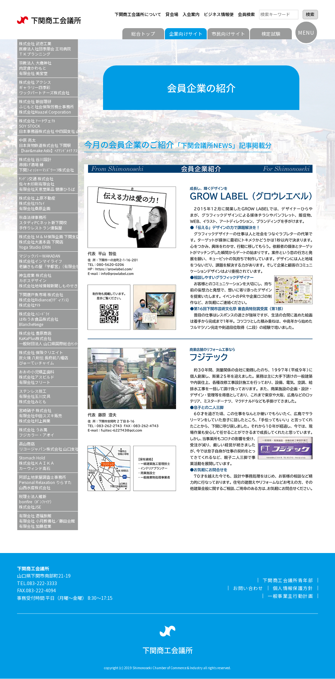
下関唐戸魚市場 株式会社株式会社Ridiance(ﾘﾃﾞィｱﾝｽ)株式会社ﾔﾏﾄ (44, 300)
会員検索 (246, 14)
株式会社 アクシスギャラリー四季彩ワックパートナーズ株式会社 (44, 87)
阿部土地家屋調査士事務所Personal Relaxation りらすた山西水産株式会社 (45, 482)
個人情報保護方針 (293, 588)
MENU (306, 32)
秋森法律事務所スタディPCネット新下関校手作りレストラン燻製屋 (43, 222)
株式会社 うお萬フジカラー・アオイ (36, 432)
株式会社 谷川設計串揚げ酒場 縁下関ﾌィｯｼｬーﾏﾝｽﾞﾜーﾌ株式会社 (46, 164)
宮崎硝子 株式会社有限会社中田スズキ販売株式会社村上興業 (40, 415)
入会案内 (191, 14)
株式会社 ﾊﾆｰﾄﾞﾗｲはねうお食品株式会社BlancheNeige (38, 319)
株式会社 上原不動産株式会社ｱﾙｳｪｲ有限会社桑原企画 (37, 203)
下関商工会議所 (49, 20)
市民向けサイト (228, 33)
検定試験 (271, 33)
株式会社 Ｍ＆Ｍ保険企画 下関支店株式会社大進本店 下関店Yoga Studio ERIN (48, 242)
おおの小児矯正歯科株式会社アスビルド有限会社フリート (36, 377)
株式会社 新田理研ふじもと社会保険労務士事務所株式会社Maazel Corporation (46, 106)
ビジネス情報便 (219, 14)
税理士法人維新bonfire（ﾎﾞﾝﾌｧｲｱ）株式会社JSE (36, 501)
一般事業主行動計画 (290, 596)
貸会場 (172, 14)
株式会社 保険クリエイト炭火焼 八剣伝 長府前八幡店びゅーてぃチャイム (43, 357)
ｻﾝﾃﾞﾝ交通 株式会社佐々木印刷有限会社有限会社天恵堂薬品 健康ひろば (47, 184)
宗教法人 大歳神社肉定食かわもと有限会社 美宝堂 (35, 68)
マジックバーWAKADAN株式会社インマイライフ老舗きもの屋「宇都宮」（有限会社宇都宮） (48, 261)
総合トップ (143, 33)
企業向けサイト (186, 33)
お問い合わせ (248, 588)
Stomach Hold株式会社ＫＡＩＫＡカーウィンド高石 (36, 463)
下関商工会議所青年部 (288, 580)
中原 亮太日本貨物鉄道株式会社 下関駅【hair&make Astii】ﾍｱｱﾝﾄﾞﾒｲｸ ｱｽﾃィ (48, 145)
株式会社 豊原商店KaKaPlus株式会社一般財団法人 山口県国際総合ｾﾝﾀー (48, 338)
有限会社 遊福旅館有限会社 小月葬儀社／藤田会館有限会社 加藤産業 (47, 521)
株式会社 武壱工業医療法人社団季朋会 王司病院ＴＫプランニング (45, 49)
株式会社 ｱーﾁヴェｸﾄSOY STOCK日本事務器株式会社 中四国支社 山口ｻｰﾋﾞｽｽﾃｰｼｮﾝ (48, 126)
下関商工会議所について (138, 14)
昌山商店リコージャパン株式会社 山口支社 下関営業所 (48, 446)
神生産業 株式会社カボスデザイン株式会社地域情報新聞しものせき (48, 280)
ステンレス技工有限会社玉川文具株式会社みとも (34, 396)
